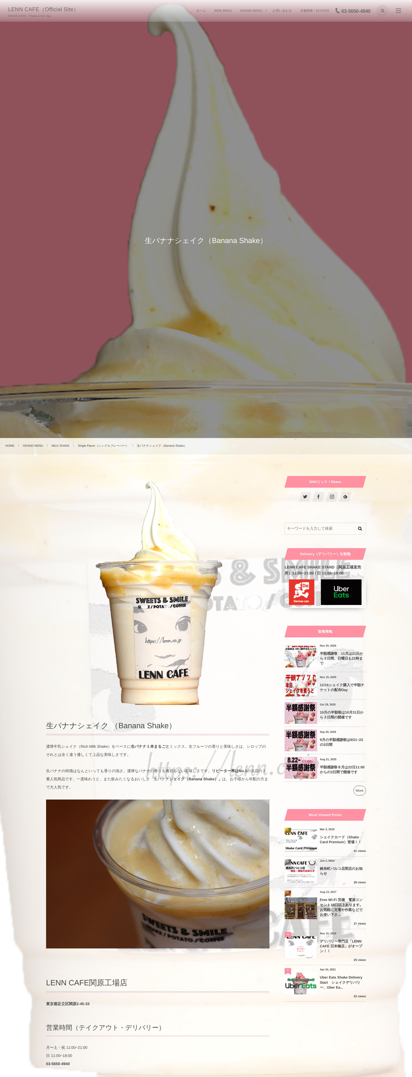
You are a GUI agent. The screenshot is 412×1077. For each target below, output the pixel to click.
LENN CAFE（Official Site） (43, 9)
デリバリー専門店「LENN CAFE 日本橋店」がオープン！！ (341, 946)
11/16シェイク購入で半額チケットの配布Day (342, 687)
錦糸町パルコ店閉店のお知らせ (341, 871)
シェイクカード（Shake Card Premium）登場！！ (341, 839)
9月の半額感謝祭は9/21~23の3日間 (341, 742)
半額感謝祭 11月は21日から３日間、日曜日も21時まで (341, 658)
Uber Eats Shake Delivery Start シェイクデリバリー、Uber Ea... (341, 982)
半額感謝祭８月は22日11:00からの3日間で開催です (342, 769)
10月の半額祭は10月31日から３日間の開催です (341, 714)
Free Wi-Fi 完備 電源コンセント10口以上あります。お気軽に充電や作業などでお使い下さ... (341, 907)
